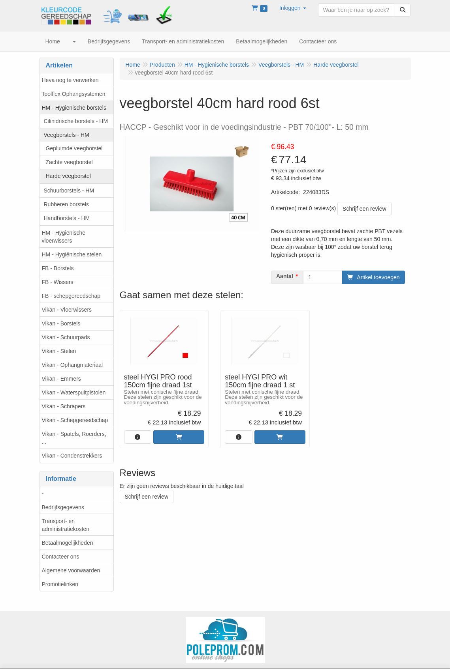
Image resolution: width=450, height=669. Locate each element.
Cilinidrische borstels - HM (76, 121)
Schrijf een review (364, 209)
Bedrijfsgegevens (63, 507)
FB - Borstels (58, 268)
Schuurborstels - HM (69, 190)
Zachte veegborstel (69, 162)
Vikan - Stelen (59, 351)
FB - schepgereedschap (71, 296)
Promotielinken (60, 584)
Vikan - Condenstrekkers (72, 455)
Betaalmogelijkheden (67, 543)
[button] (292, 8)
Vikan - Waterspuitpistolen (74, 392)
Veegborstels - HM (66, 135)
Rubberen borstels (66, 204)
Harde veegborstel (68, 176)
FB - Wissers (57, 282)
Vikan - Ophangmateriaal (72, 365)
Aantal (284, 276)
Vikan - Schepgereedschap (75, 420)
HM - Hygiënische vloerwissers (63, 237)
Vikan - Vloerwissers (67, 309)
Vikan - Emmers (61, 379)
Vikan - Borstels (61, 323)
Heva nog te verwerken (70, 80)
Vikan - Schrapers (64, 406)
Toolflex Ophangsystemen (73, 94)
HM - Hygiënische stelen (72, 254)
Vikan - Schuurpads (66, 337)
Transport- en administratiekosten (66, 525)
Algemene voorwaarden (71, 570)
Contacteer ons (60, 556)
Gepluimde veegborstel (74, 148)
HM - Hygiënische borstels (74, 108)
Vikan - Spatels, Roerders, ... (74, 438)
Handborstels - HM (67, 218)
